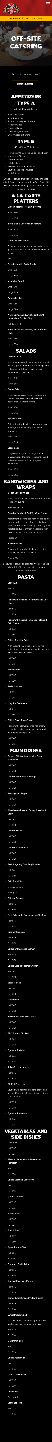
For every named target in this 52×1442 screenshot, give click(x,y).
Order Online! (26, 1438)
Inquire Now (25, 84)
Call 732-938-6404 (26, 1431)
